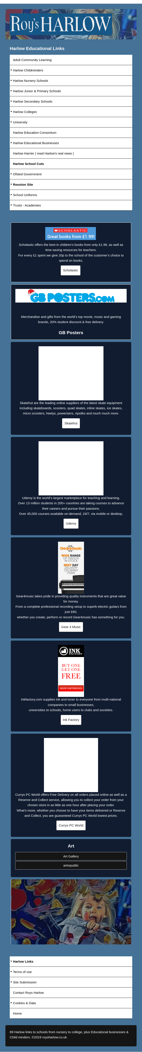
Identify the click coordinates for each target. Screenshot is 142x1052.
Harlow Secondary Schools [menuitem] (32, 101)
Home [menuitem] (17, 1013)
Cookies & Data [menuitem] (24, 1003)
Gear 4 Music (71, 627)
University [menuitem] (20, 122)
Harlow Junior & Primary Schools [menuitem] (37, 91)
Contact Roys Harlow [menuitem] (28, 992)
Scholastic (70, 270)
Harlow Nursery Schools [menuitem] (30, 80)
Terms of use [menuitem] (22, 972)
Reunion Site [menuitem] (23, 184)
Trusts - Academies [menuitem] (27, 205)
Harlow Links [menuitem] (23, 961)
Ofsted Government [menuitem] (27, 174)
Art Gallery (71, 856)
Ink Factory (71, 720)
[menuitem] (71, 164)
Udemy (71, 523)
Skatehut (71, 423)
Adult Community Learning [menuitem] (32, 60)
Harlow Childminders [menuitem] (28, 70)
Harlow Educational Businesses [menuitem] (36, 143)
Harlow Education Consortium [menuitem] (34, 132)
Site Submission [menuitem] (25, 982)
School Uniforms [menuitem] (25, 195)
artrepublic (71, 865)
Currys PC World (71, 825)
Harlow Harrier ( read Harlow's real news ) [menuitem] (43, 153)
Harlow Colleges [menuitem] (25, 112)
